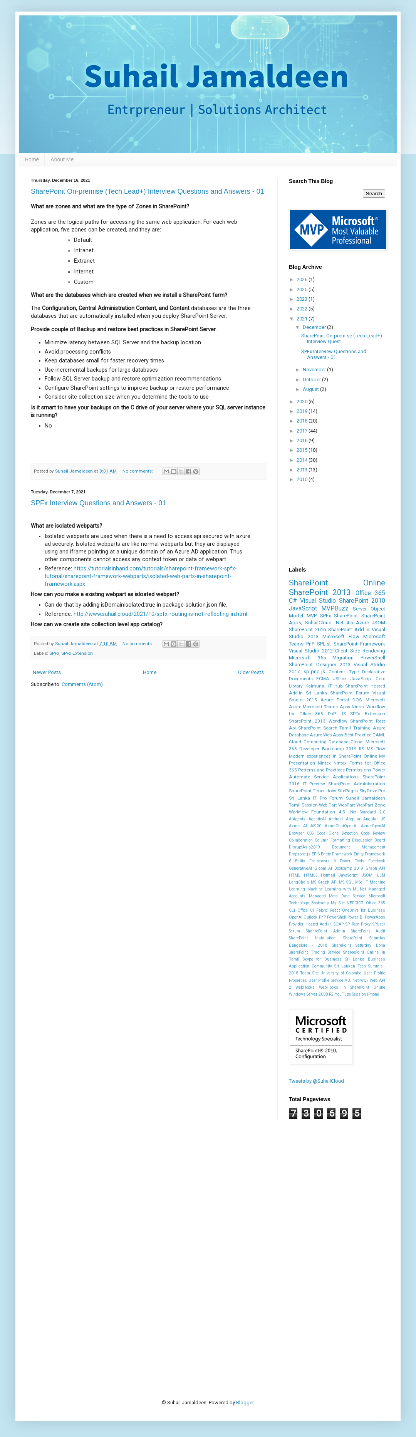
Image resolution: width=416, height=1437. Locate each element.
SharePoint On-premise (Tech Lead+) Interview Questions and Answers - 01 (147, 191)
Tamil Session (303, 805)
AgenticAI (317, 819)
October (312, 379)
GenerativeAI (300, 868)
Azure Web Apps (326, 735)
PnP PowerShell (332, 917)
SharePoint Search (317, 728)
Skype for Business (322, 959)
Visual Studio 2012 (311, 651)
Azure (362, 622)
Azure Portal (334, 700)
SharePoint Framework (359, 644)
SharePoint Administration (357, 783)
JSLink (340, 678)
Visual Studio (318, 600)
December (315, 327)
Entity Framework (336, 854)
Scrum (294, 931)
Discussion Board (368, 840)
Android (336, 819)
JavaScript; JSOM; (356, 875)
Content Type (344, 671)
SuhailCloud (318, 622)
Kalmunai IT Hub (324, 686)
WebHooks (305, 987)
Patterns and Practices (321, 770)
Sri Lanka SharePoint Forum (337, 693)
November (315, 369)
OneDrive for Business (363, 910)
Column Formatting (332, 840)
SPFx (54, 653)
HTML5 (311, 875)
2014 (303, 460)
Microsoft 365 (307, 658)
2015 (303, 450)
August (311, 389)
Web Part (328, 805)
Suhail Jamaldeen (366, 798)
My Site (338, 902)
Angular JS (374, 819)
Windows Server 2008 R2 (311, 994)
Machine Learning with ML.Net (336, 889)
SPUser (378, 924)
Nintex (324, 763)
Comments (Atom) (82, 684)
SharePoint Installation (312, 938)
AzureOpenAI (373, 825)
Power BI (355, 917)
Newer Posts (47, 672)
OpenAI (295, 917)
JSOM (378, 622)
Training (362, 728)
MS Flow (376, 748)
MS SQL (346, 882)
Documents (301, 678)
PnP (310, 644)
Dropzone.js (299, 854)
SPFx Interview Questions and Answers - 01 (98, 503)
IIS (361, 748)
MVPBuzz (335, 608)
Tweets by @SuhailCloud (316, 1081)
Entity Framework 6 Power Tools (329, 861)
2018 (303, 421)
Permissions (358, 770)
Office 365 (370, 593)
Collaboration (301, 840)
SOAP (339, 924)
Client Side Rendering (360, 651)
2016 (303, 440)
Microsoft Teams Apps (326, 706)
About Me (62, 159)
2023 (303, 299)
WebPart (346, 805)
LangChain (299, 882)
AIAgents (297, 819)
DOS (357, 700)
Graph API (376, 868)
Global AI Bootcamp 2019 (339, 868)
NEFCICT (355, 902)
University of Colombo (340, 973)
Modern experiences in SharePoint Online (333, 756)
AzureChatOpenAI (341, 825)
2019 (303, 411)
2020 (303, 401)
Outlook (310, 917)
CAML (378, 735)
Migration (343, 658)
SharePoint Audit (368, 931)
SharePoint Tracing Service (314, 952)
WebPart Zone (370, 805)
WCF (364, 980)
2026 (303, 279)
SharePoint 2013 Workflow (318, 721)
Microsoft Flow (340, 636)
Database (338, 741)
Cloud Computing (308, 741)
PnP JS (337, 713)
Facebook (376, 861)
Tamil (345, 728)
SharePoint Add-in (348, 629)
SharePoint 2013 (320, 592)
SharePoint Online (337, 582)
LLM (381, 875)
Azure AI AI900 (305, 825)
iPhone (373, 994)
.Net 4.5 (344, 622)
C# (293, 600)
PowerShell (373, 658)
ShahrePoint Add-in (325, 931)
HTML (294, 875)
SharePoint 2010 (362, 600)
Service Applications (336, 777)
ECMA (322, 678)
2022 (303, 309)
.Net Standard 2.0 (367, 812)
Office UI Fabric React (318, 910)
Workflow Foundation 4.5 (317, 812)
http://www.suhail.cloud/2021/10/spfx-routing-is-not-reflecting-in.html (160, 614)
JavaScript (303, 608)
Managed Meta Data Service (337, 896)
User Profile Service (326, 980)
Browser (296, 833)
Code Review (373, 833)
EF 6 (316, 854)
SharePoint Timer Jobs (312, 790)
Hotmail (328, 875)
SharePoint (346, 616)
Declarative (373, 671)
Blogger (244, 1402)
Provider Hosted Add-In (310, 924)
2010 (303, 479)
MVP (312, 616)
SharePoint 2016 (307, 629)
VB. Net (352, 980)
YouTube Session (350, 994)
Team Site (309, 973)
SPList (324, 644)
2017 (303, 431)
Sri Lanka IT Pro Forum (316, 798)
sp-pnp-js (314, 671)
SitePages (347, 790)
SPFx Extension (77, 653)
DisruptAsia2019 (304, 847)
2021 (303, 319)
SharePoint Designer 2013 (320, 664)
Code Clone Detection (337, 833)
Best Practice (357, 735)
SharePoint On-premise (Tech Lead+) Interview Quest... (341, 339)
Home (32, 159)
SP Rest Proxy (358, 924)
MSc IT (361, 882)
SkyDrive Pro (372, 790)
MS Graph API (324, 882)
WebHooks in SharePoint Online (352, 987)
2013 (303, 470)
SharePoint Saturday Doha (358, 945)
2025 (303, 289)
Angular (353, 819)
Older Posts (251, 672)
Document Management (358, 847)
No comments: (138, 471)
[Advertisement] (120, 1210)
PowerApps (375, 917)
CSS (310, 833)
